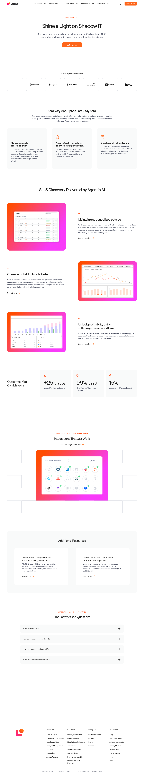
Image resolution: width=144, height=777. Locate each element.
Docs (111, 757)
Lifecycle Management (54, 746)
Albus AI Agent (51, 735)
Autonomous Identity (116, 742)
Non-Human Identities (75, 757)
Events (90, 742)
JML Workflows (72, 753)
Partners (91, 746)
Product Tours (114, 749)
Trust (111, 761)
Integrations (50, 753)
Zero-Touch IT (72, 746)
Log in (120, 4)
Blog (111, 735)
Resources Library (116, 738)
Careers (91, 738)
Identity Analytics (52, 742)
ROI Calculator (114, 753)
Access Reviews (52, 757)
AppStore (49, 749)
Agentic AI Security (74, 749)
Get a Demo (130, 4)
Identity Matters (115, 746)
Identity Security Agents (55, 738)
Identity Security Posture (76, 742)
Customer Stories (94, 735)
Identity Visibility (73, 738)
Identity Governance (74, 735)
